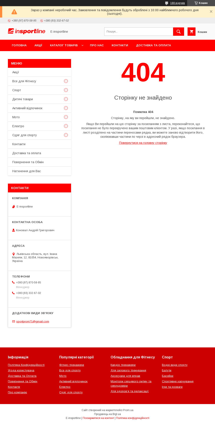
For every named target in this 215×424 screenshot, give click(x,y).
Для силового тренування (128, 370)
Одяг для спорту (24, 135)
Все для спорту (70, 370)
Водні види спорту (175, 365)
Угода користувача (21, 370)
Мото (16, 117)
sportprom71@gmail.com (32, 321)
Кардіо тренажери (123, 365)
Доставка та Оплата (22, 375)
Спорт (16, 90)
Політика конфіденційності (132, 418)
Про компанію (17, 392)
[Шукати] (178, 31)
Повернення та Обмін (30, 56)
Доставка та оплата (153, 45)
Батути (166, 370)
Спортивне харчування (178, 381)
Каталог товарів (64, 45)
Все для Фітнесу (24, 81)
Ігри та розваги (172, 386)
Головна (19, 45)
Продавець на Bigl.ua (107, 414)
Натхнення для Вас (26, 171)
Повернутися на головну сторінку (143, 143)
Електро (18, 126)
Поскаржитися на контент (98, 418)
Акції (38, 45)
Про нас (97, 45)
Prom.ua (128, 410)
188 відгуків (177, 3)
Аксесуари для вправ (125, 375)
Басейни (167, 375)
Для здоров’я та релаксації (130, 391)
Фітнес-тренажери (71, 365)
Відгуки (63, 56)
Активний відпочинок (27, 108)
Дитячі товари (22, 99)
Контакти (120, 45)
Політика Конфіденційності (26, 365)
